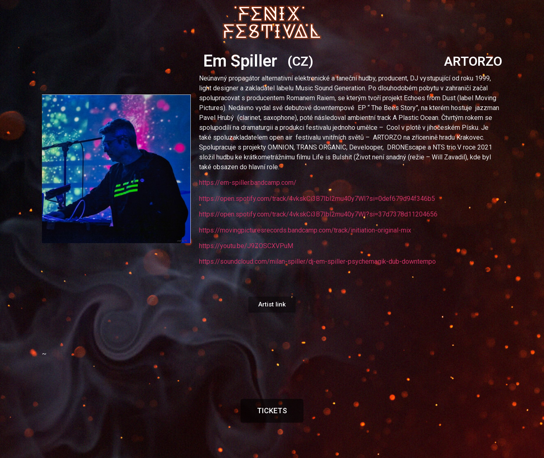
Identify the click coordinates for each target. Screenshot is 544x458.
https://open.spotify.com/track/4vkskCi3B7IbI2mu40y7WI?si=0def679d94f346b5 (317, 199)
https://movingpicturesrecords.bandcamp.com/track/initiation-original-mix (305, 230)
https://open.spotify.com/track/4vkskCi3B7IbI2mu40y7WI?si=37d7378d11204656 (318, 214)
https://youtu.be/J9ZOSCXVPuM (246, 246)
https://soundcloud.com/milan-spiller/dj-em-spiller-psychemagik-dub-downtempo (317, 261)
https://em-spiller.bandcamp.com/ (247, 182)
